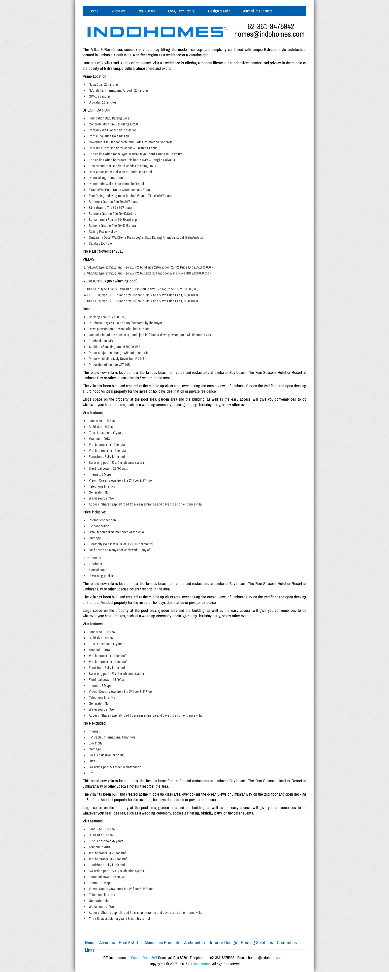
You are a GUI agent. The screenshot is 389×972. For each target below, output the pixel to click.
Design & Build (219, 11)
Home (94, 11)
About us (118, 11)
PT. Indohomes (199, 964)
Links (90, 950)
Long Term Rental (181, 11)
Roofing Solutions (257, 942)
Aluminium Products (258, 11)
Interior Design (223, 942)
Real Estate (146, 11)
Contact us (98, 21)
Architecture (195, 942)
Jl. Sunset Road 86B (142, 957)
